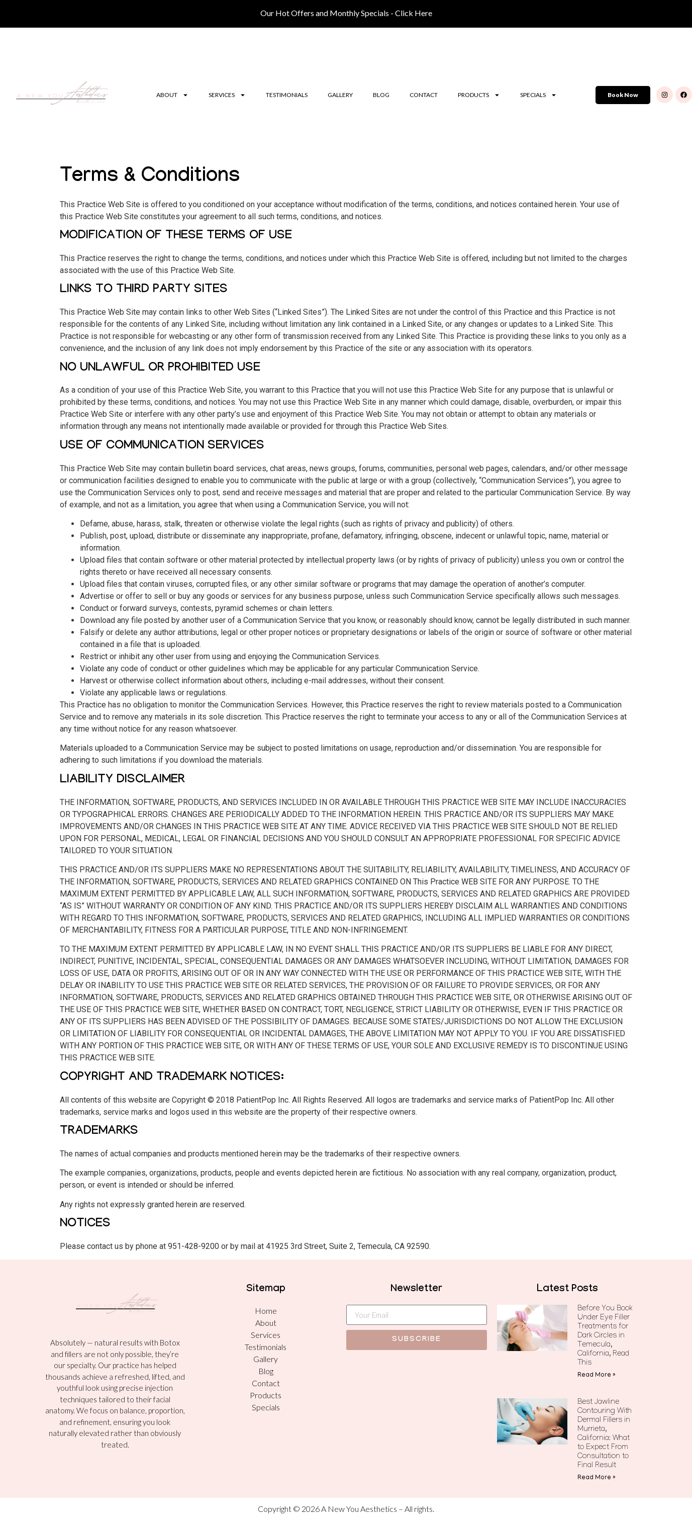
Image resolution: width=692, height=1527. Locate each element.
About (172, 95)
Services (227, 95)
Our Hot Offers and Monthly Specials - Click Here (346, 13)
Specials (538, 95)
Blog (381, 95)
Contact (424, 95)
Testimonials (287, 95)
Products (479, 95)
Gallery (340, 95)
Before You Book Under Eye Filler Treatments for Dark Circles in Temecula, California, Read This (604, 1336)
